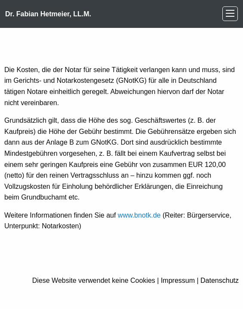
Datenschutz (219, 280)
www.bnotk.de (139, 215)
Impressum (178, 280)
